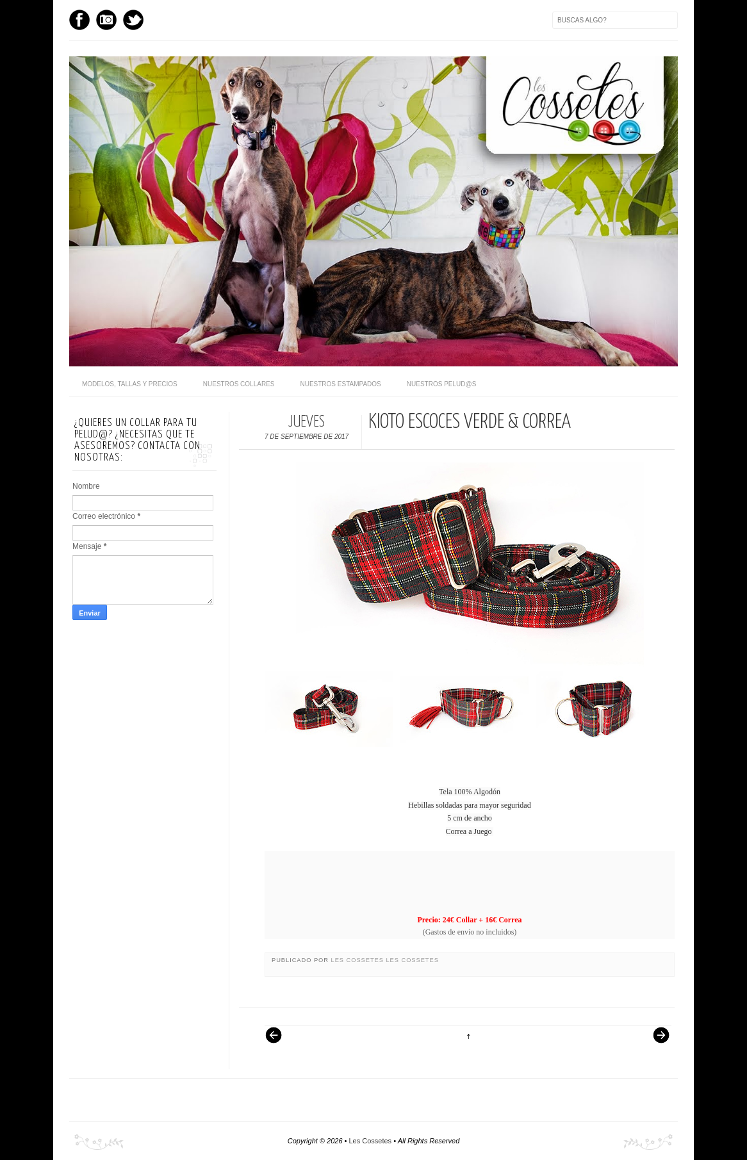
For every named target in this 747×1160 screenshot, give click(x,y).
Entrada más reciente (280, 1041)
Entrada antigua (656, 1041)
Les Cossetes (358, 960)
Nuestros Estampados (340, 384)
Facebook (79, 20)
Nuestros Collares (239, 384)
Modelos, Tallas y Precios (129, 384)
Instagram (106, 20)
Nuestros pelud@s (442, 384)
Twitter (133, 20)
